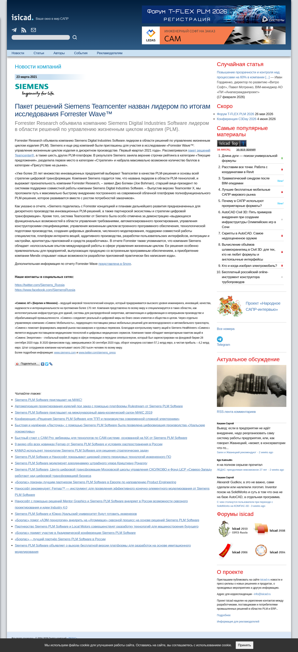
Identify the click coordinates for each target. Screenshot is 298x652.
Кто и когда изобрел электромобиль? (249, 266)
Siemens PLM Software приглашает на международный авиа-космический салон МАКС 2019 (83, 412)
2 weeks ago (266, 452)
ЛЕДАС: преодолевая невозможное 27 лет (242, 469)
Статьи (39, 53)
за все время (246, 149)
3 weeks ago (258, 505)
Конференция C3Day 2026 (236, 119)
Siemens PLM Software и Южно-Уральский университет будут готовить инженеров (76, 514)
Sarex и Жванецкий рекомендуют (237, 452)
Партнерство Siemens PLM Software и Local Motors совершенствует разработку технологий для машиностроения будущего (106, 526)
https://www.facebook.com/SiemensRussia (45, 290)
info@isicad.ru (262, 594)
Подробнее (224, 615)
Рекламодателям (109, 53)
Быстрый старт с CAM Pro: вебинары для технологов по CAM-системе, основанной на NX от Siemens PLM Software (101, 438)
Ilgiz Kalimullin (224, 460)
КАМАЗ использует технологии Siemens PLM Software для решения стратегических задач (81, 450)
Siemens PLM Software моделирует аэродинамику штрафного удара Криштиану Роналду (81, 463)
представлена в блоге (114, 264)
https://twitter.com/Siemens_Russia (40, 285)
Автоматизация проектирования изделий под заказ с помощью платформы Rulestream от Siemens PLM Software (99, 406)
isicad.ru (265, 579)
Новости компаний (38, 66)
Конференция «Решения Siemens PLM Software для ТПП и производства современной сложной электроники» (97, 419)
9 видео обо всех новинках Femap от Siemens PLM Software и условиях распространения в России (88, 444)
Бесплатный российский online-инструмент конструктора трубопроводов (245, 277)
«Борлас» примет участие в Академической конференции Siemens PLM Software (75, 533)
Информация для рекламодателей (238, 621)
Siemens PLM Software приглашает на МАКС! (48, 400)
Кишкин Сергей (225, 423)
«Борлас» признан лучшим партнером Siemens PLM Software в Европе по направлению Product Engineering (95, 482)
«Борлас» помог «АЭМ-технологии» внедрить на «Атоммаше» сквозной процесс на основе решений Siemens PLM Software (107, 520)
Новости (18, 53)
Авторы (59, 53)
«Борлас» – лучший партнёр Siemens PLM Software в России (60, 539)
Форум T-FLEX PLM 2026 (235, 114)
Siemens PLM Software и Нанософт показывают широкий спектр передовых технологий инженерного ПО (93, 457)
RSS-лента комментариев (236, 412)
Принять (244, 645)
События (81, 53)
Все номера (225, 329)
